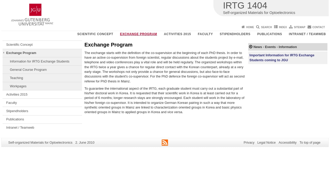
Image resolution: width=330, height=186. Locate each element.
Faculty (205, 34)
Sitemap (299, 27)
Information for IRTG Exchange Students (39, 61)
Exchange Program (138, 34)
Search (266, 27)
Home (250, 27)
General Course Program (28, 70)
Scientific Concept (95, 34)
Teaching (16, 78)
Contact (318, 27)
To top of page (310, 142)
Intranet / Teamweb (307, 34)
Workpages (18, 86)
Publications (269, 34)
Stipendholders (235, 34)
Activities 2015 (177, 34)
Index (283, 27)
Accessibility (288, 142)
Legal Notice (266, 142)
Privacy (249, 142)
